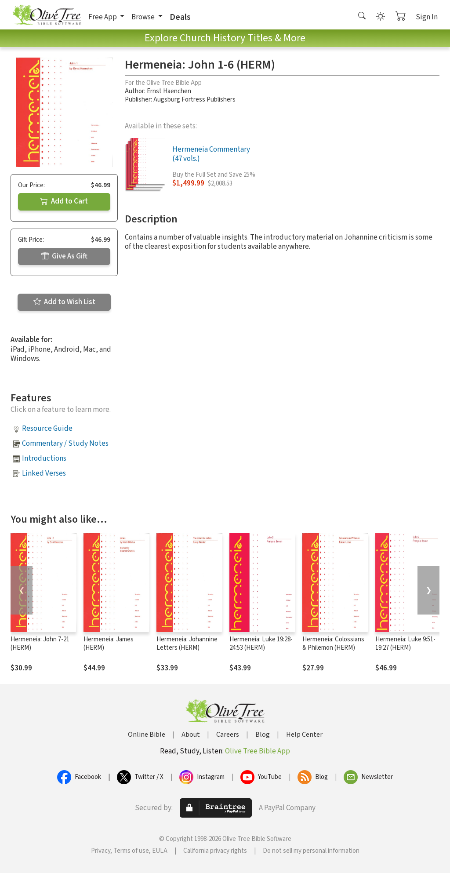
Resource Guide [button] (47, 428)
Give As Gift (64, 256)
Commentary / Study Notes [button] (65, 443)
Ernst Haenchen (169, 91)
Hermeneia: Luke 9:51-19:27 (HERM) (405, 643)
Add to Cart (64, 201)
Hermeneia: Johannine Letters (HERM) (187, 643)
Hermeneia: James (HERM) (108, 643)
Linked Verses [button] (44, 473)
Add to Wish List (64, 302)
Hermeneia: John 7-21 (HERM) (40, 643)
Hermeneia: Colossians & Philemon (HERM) (333, 643)
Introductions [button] (44, 458)
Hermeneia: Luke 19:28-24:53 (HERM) (261, 643)
